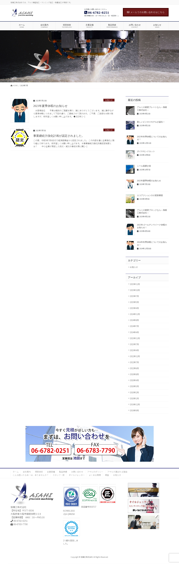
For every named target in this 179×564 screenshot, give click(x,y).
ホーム (16, 471)
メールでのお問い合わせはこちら (145, 12)
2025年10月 (135, 290)
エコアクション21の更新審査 (150, 195)
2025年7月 (134, 296)
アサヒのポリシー (95, 471)
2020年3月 (134, 386)
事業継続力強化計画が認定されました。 (59, 135)
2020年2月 (134, 392)
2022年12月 (135, 356)
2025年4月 (134, 308)
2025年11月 (135, 284)
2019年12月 (135, 404)
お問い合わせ (77, 471)
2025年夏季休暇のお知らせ (149, 181)
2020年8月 (134, 374)
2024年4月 (134, 332)
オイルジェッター (77, 475)
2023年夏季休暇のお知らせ (50, 105)
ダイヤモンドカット (146, 151)
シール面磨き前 (144, 166)
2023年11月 (135, 338)
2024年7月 (134, 326)
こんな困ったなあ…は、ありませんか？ (31, 475)
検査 (107, 475)
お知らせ (109, 100)
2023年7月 (134, 344)
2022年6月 (134, 368)
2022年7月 (134, 362)
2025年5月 (134, 302)
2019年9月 (134, 410)
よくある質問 (95, 475)
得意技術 (39, 471)
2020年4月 (134, 380)
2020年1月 (134, 398)
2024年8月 (134, 320)
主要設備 (51, 471)
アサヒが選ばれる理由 (117, 471)
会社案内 (27, 471)
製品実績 (63, 471)
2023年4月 (134, 350)
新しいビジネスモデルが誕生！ (151, 122)
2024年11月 (135, 314)
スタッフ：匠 (59, 475)
